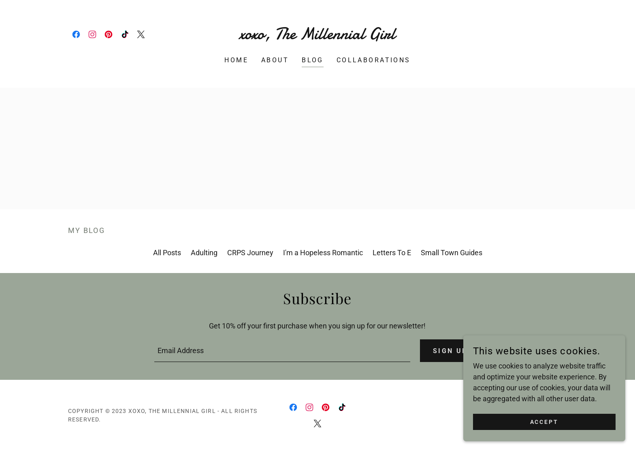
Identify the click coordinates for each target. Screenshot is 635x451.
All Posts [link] (167, 252)
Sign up (450, 351)
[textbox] (282, 350)
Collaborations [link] (374, 60)
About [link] (275, 60)
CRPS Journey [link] (250, 252)
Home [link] (236, 60)
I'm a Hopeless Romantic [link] (323, 252)
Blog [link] (313, 60)
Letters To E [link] (392, 252)
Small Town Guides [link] (451, 252)
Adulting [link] (204, 252)
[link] (76, 34)
